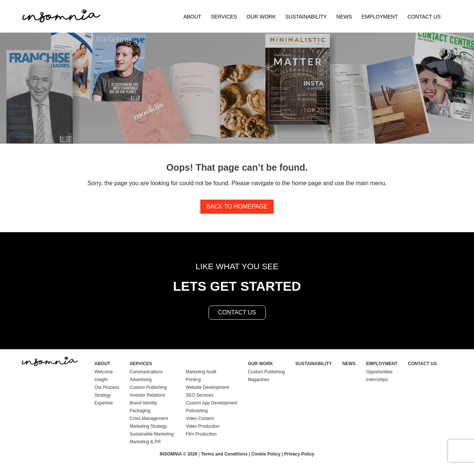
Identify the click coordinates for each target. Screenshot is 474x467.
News (344, 17)
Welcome (103, 371)
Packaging (140, 410)
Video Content (200, 418)
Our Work (261, 17)
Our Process (106, 387)
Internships (377, 379)
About (192, 17)
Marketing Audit (201, 371)
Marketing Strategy (148, 426)
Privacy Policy (299, 454)
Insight (100, 379)
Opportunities (379, 371)
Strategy (102, 395)
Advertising (140, 379)
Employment (379, 17)
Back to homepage (236, 206)
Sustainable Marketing (152, 434)
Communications (146, 371)
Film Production (201, 434)
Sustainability (306, 17)
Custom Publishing (148, 387)
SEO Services (199, 395)
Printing (193, 379)
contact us (237, 312)
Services (224, 17)
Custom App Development (211, 403)
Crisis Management (149, 418)
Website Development (207, 387)
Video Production (202, 426)
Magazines (258, 379)
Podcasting (196, 410)
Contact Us (424, 17)
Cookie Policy (266, 454)
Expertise (103, 403)
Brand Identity (143, 403)
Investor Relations (147, 395)
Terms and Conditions (224, 454)
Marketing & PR (145, 441)
